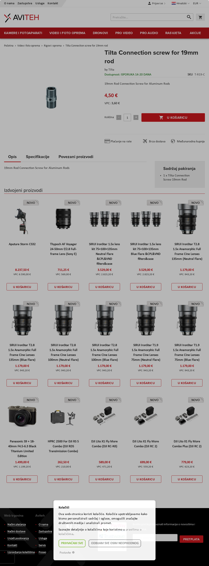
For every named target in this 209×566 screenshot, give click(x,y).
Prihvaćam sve (72, 543)
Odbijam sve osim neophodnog (115, 543)
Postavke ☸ (67, 552)
